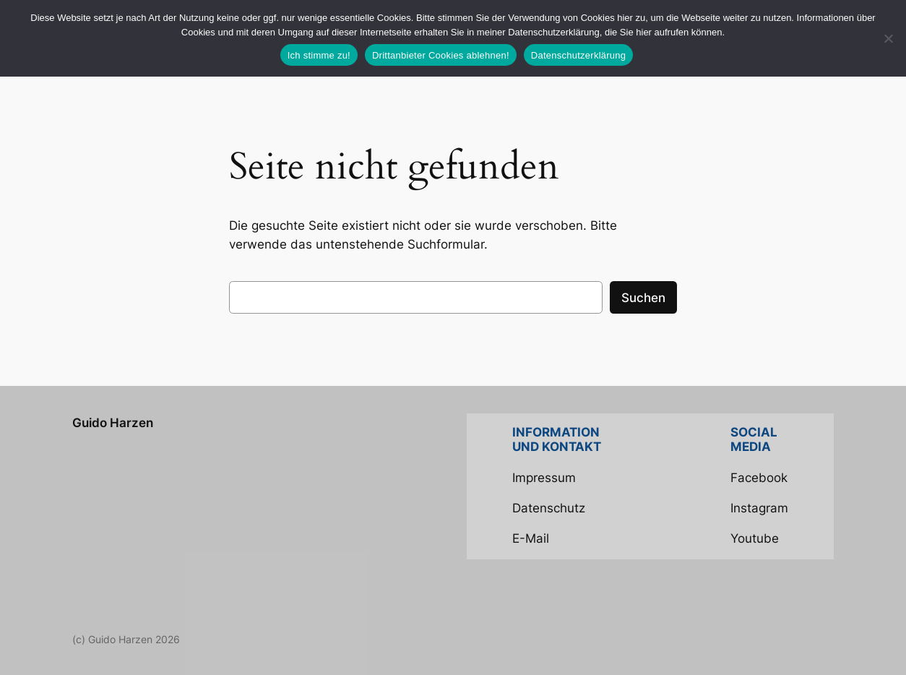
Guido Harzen (112, 423)
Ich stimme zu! (319, 55)
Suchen (643, 298)
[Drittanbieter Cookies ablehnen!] (888, 38)
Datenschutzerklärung (578, 55)
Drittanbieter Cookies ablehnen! (440, 55)
